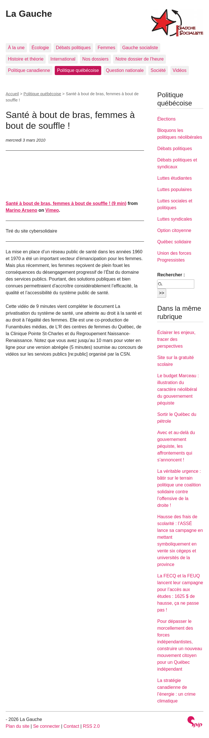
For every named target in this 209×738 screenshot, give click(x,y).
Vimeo (52, 210)
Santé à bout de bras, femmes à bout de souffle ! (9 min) (66, 203)
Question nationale (124, 70)
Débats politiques (73, 47)
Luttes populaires (174, 189)
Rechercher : (171, 274)
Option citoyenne (174, 230)
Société (158, 70)
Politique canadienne (29, 70)
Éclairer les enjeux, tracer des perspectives (176, 339)
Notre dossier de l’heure (139, 59)
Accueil (12, 94)
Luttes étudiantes (174, 178)
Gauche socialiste (140, 47)
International (62, 59)
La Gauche (29, 14)
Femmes (106, 47)
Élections (166, 119)
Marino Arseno (21, 210)
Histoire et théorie (25, 59)
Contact (71, 726)
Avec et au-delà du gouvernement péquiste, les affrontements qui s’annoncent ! (176, 446)
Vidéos (180, 70)
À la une (16, 47)
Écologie (40, 47)
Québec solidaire (174, 241)
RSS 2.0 (91, 726)
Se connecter (46, 726)
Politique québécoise (78, 70)
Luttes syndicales (174, 219)
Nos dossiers (95, 59)
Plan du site (17, 726)
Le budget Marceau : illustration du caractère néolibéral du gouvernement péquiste (178, 389)
